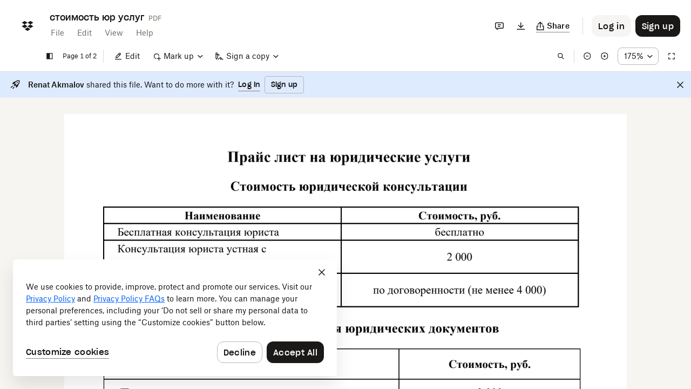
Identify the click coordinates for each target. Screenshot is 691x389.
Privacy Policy (50, 298)
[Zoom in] (604, 56)
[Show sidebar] (49, 56)
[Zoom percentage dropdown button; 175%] (638, 56)
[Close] (680, 84)
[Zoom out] (587, 56)
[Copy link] (553, 25)
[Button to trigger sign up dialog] (657, 26)
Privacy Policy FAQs (129, 298)
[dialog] (175, 317)
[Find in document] (561, 56)
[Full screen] (671, 56)
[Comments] (499, 26)
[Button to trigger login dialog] (611, 26)
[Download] (521, 26)
